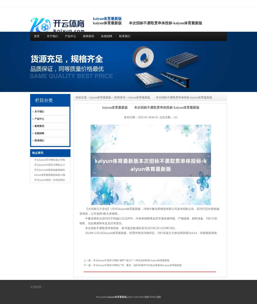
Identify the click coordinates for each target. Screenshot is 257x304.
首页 (37, 36)
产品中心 (70, 36)
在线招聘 (106, 36)
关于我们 (52, 36)
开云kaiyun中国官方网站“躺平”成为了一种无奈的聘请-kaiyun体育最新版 (131, 260)
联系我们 (124, 36)
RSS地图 (144, 297)
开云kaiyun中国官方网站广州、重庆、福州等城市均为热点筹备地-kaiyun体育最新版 (137, 265)
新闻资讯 (88, 36)
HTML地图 (155, 297)
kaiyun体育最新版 (100, 97)
